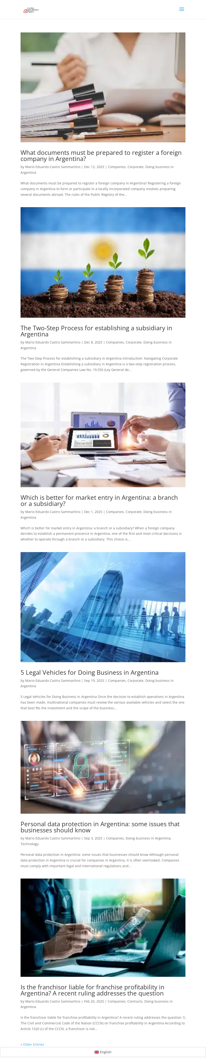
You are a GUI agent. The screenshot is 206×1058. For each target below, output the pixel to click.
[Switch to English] (103, 1052)
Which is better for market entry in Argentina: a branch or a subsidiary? (99, 500)
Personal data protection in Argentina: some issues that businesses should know (100, 827)
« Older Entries (32, 1044)
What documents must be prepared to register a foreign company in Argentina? (101, 155)
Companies (117, 167)
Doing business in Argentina (148, 838)
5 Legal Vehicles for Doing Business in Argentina (90, 672)
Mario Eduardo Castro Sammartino (52, 167)
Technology (30, 844)
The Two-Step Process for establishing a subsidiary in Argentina (96, 331)
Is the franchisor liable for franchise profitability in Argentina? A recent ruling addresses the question (92, 990)
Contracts (134, 1001)
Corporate (135, 167)
